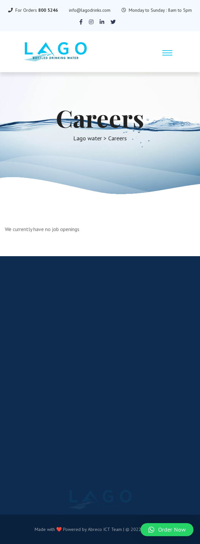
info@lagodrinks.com (89, 10)
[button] (167, 529)
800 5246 (48, 10)
